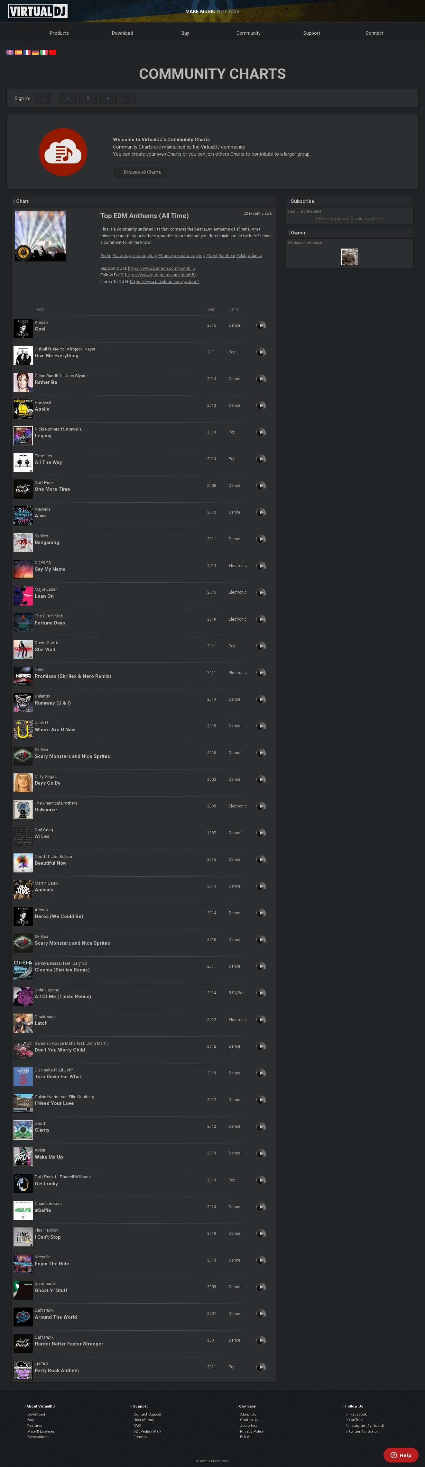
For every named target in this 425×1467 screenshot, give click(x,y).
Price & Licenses (41, 1431)
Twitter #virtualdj (362, 1431)
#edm (105, 255)
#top (200, 255)
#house (139, 255)
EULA (245, 1437)
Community (248, 33)
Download (122, 33)
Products (59, 33)
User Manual (144, 1419)
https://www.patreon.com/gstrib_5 (161, 268)
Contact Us (249, 1419)
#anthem (226, 255)
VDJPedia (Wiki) (147, 1431)
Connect (374, 33)
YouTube (354, 1419)
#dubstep (121, 255)
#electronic (184, 255)
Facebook (356, 1414)
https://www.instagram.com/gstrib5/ (160, 274)
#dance (255, 255)
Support (311, 33)
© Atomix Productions (212, 1461)
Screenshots (38, 1437)
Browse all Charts (140, 172)
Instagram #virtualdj (365, 1425)
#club (241, 255)
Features (34, 1425)
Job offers (248, 1425)
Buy (185, 33)
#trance (165, 255)
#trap (152, 255)
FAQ (137, 1425)
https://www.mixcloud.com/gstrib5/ (164, 281)
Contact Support (148, 1414)
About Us (248, 1414)
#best (211, 255)
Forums (140, 1437)
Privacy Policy (252, 1431)
